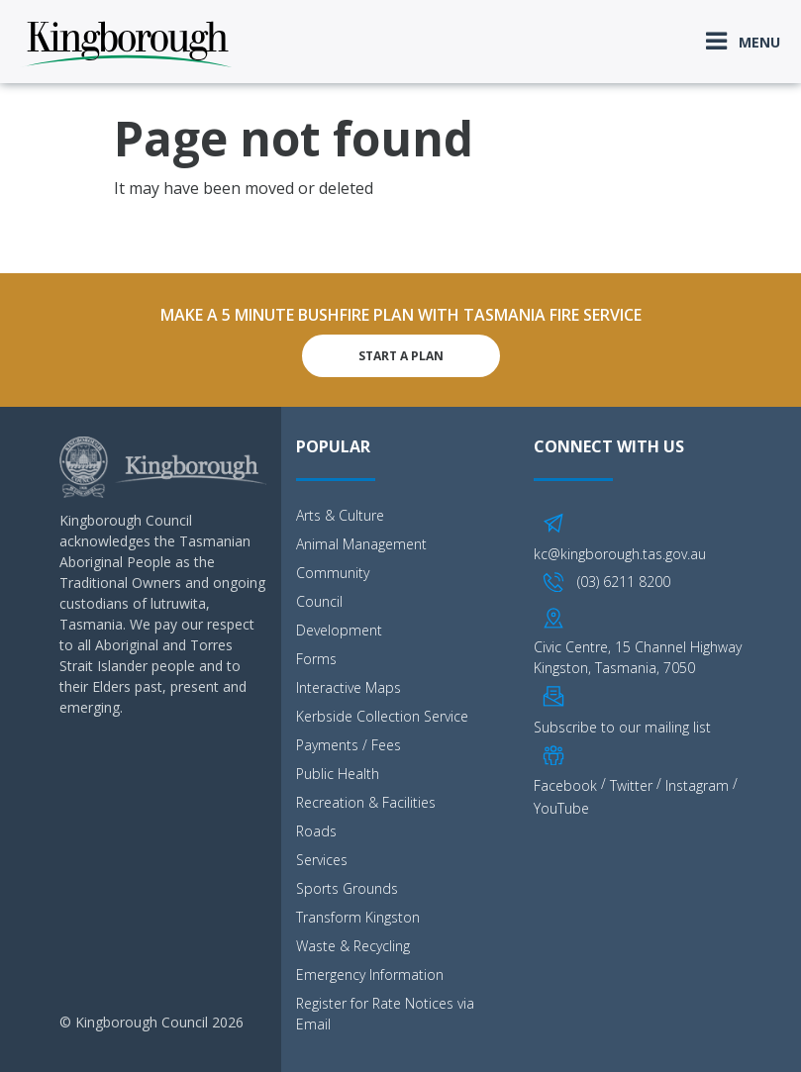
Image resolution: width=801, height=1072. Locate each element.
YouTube (561, 808)
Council (319, 601)
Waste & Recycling (353, 945)
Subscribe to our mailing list (622, 727)
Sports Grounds (347, 888)
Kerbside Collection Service (382, 716)
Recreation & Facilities (366, 802)
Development (339, 630)
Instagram (697, 785)
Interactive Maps (348, 687)
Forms (316, 658)
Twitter (631, 785)
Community (332, 572)
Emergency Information (370, 974)
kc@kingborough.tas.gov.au (620, 553)
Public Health (337, 773)
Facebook (565, 785)
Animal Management (361, 544)
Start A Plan (401, 355)
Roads (316, 831)
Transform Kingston (358, 917)
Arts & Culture (340, 515)
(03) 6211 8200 (623, 581)
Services (322, 859)
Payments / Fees (348, 744)
